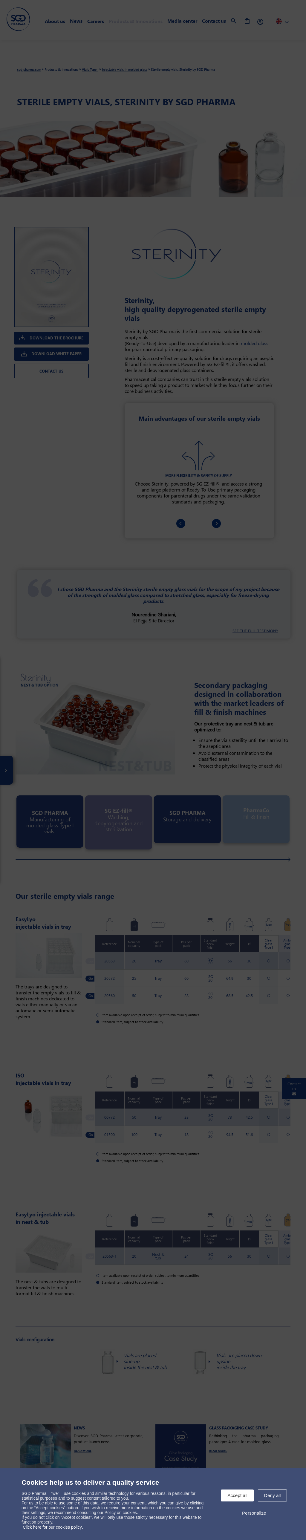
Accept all (237, 1495)
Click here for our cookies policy (52, 1527)
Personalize (254, 1512)
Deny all (272, 1495)
